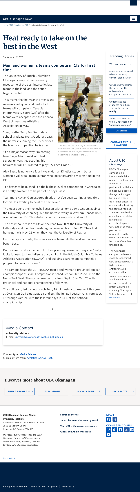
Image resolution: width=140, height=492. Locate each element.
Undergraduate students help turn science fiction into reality (119, 106)
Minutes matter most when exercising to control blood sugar (121, 74)
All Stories (121, 130)
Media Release (28, 354)
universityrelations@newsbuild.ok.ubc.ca (39, 336)
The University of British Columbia (60, 6)
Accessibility (68, 486)
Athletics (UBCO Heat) (40, 357)
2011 (11, 25)
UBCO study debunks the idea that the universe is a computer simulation (121, 90)
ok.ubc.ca (114, 297)
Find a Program (19, 391)
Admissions (52, 391)
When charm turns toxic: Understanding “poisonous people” (120, 121)
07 (27, 25)
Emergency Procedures (15, 486)
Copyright (53, 486)
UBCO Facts (119, 391)
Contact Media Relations (120, 143)
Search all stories (69, 414)
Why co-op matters (120, 64)
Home (5, 25)
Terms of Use (38, 486)
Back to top (10, 458)
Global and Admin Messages (75, 431)
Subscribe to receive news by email (79, 420)
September (19, 25)
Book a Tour (86, 391)
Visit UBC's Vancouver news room (78, 426)
